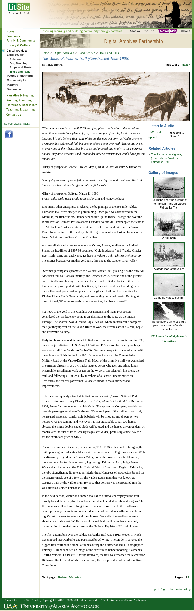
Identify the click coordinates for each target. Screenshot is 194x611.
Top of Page (158, 589)
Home (45, 53)
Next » (186, 64)
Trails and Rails (109, 53)
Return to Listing (180, 589)
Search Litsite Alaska (17, 123)
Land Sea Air (87, 53)
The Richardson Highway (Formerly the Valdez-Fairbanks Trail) (166, 158)
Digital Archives (64, 53)
